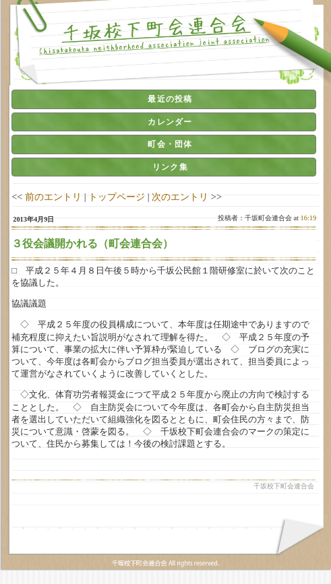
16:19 (309, 218)
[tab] (163, 99)
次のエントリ (180, 196)
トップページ (116, 196)
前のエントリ (53, 196)
